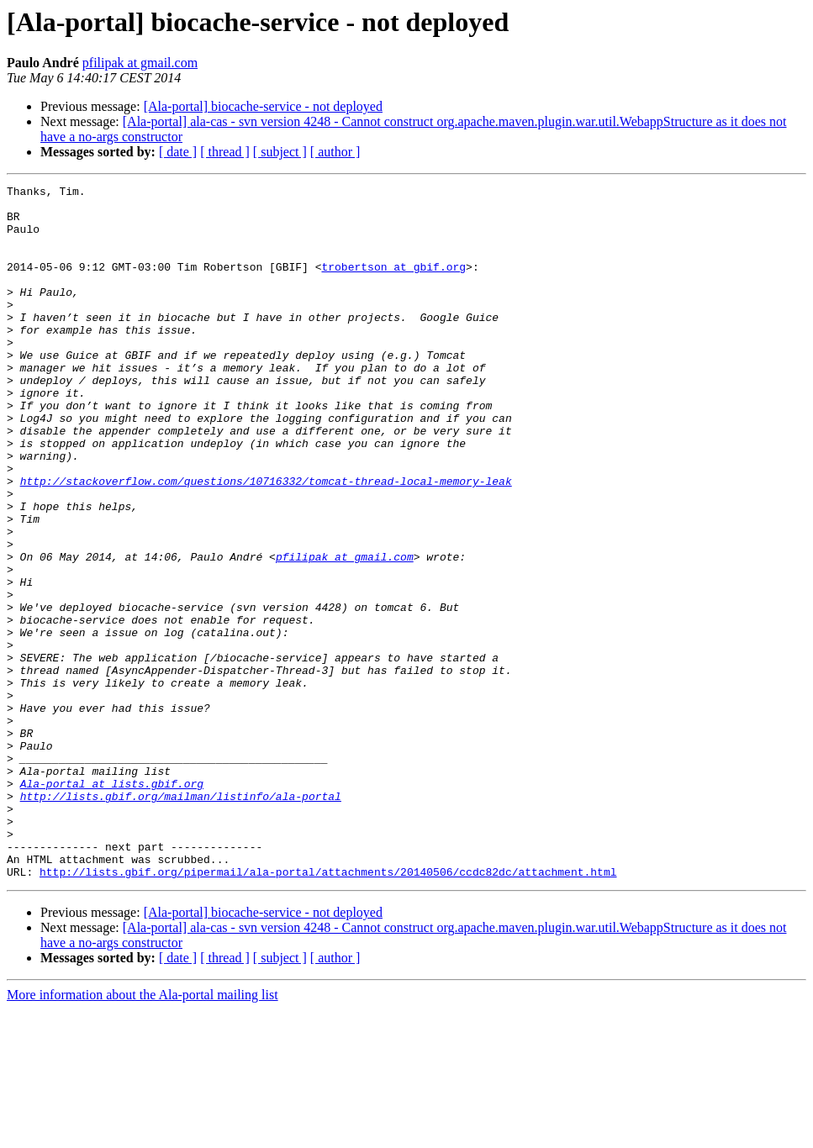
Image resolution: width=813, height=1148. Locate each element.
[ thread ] (225, 152)
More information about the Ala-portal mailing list (142, 1133)
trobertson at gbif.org (393, 284)
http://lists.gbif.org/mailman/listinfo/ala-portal (180, 919)
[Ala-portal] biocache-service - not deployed (263, 106)
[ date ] (178, 152)
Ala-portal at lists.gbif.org (111, 904)
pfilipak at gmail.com (140, 62)
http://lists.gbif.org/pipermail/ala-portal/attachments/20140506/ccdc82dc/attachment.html (328, 1010)
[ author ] (335, 152)
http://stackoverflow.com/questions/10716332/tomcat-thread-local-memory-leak (266, 541)
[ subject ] (280, 152)
